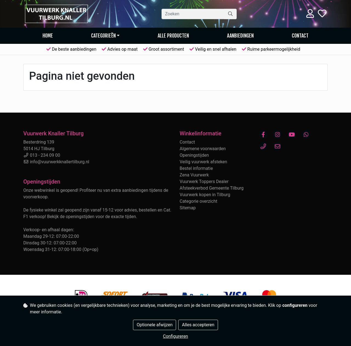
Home (48, 36)
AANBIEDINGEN (240, 36)
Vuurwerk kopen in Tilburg (205, 194)
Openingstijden (194, 155)
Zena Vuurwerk (194, 175)
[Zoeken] (193, 14)
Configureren (175, 336)
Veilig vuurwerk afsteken (203, 161)
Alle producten (173, 36)
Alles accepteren (198, 324)
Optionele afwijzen (154, 324)
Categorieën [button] (103, 36)
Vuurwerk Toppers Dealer (204, 181)
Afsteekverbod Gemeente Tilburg (212, 188)
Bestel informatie (196, 168)
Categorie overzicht (198, 201)
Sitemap (188, 207)
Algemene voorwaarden (203, 148)
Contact (300, 36)
